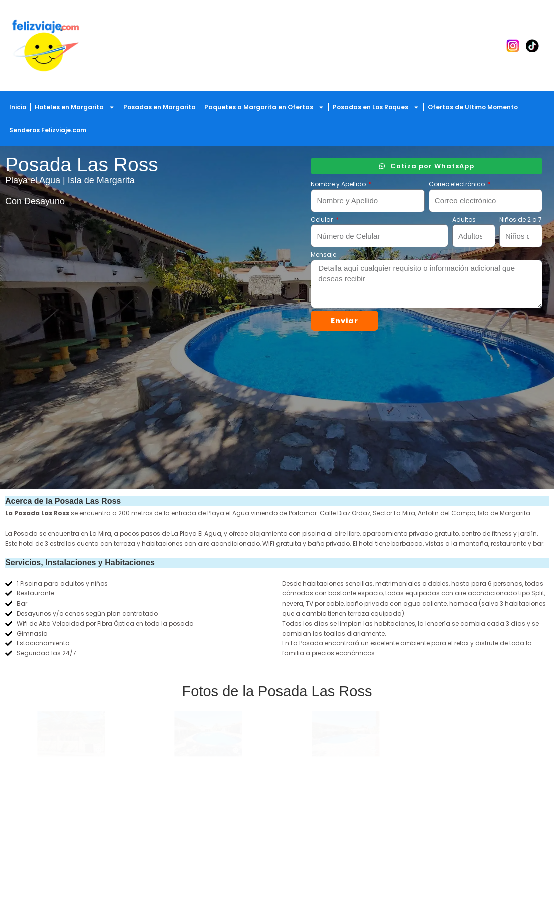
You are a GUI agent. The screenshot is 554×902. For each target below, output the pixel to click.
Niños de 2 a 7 (520, 219)
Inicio (17, 107)
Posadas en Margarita (159, 107)
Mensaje (323, 254)
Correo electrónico (457, 184)
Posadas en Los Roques (376, 107)
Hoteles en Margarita (75, 107)
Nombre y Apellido (339, 184)
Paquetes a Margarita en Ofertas (264, 107)
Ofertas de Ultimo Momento (473, 107)
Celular (322, 219)
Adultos (464, 219)
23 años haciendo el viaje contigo (69, 833)
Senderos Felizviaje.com (47, 130)
